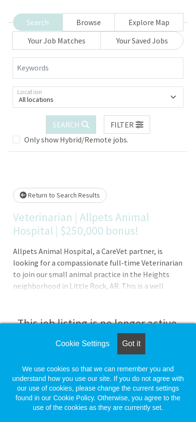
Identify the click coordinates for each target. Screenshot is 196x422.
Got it (131, 343)
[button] (127, 124)
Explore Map (148, 22)
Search (38, 22)
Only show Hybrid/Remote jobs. (76, 139)
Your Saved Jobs (142, 40)
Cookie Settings (83, 343)
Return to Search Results (60, 195)
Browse (88, 22)
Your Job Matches (56, 40)
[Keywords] (98, 68)
